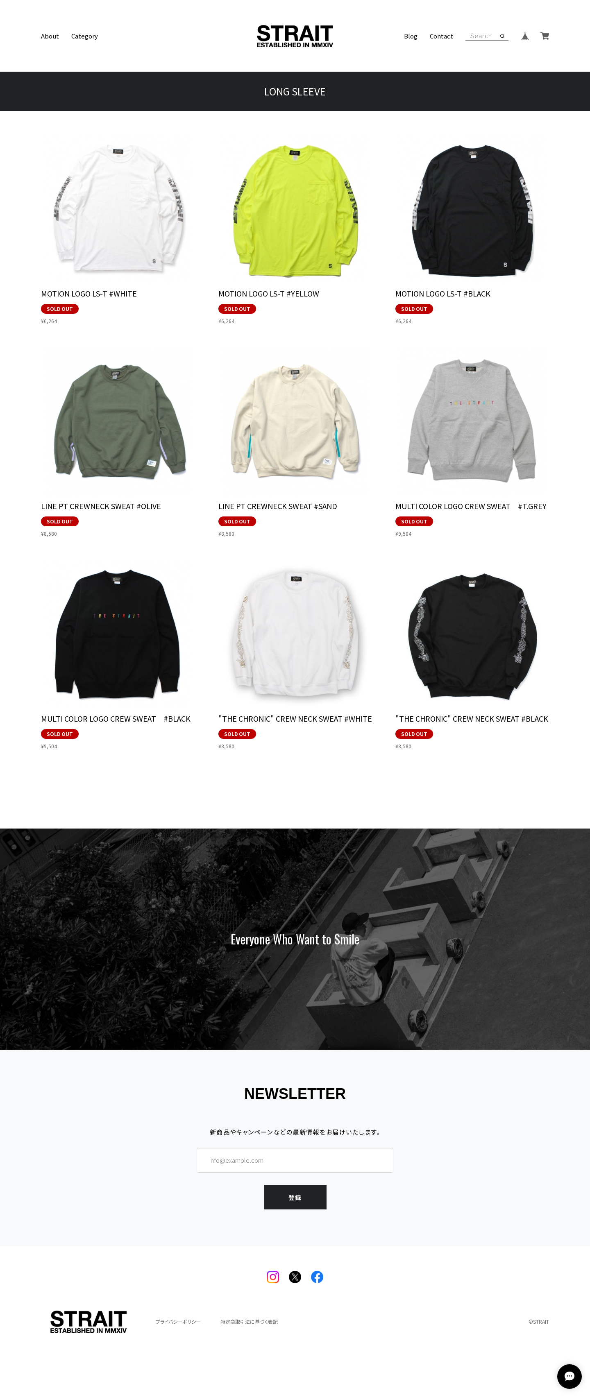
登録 (295, 1196)
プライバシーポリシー (178, 1321)
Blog (411, 36)
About (50, 36)
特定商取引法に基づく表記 (249, 1321)
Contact (441, 36)
